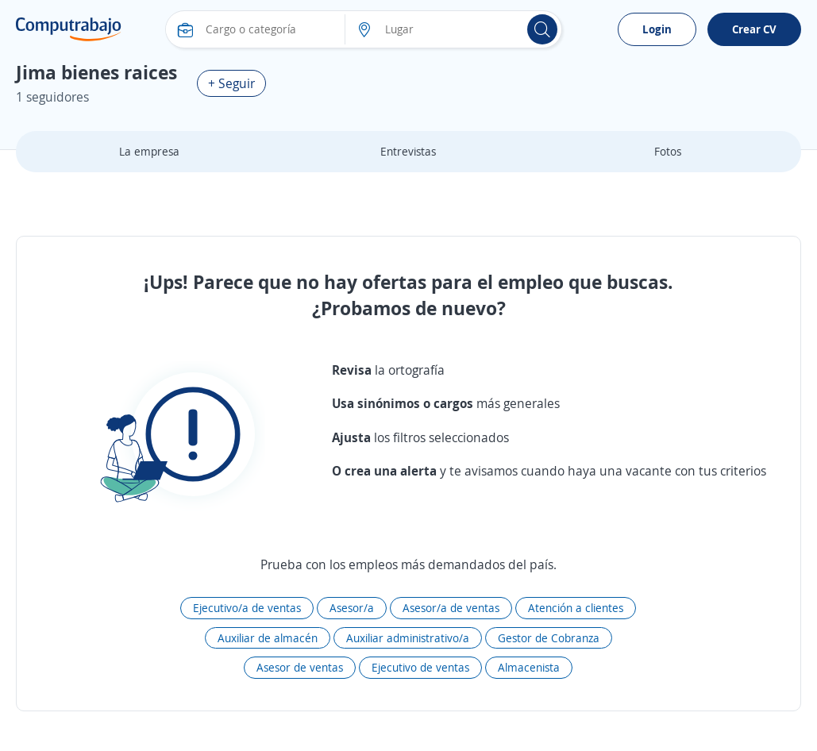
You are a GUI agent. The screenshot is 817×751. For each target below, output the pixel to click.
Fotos (667, 151)
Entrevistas (408, 151)
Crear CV (754, 29)
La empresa (149, 151)
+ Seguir (231, 83)
